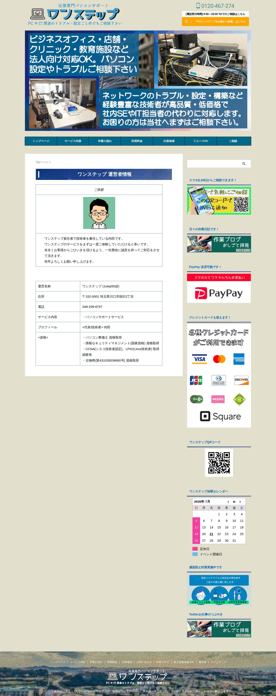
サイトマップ (218, 660)
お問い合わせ (144, 660)
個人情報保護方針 (184, 660)
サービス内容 (73, 141)
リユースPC (200, 141)
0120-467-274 (215, 6)
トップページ (41, 141)
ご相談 (233, 141)
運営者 (202, 660)
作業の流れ (105, 141)
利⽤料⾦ (136, 141)
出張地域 (168, 141)
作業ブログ (162, 660)
